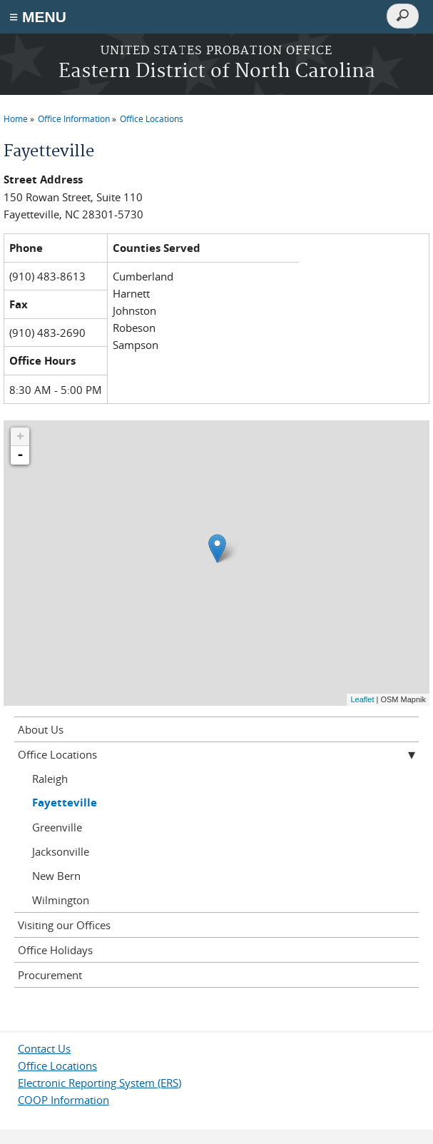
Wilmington (60, 900)
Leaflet (362, 699)
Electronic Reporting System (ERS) (99, 1082)
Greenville (57, 827)
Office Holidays (55, 950)
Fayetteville (64, 802)
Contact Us (44, 1048)
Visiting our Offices (64, 925)
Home (16, 118)
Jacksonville (60, 851)
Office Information (74, 118)
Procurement (50, 975)
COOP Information (63, 1100)
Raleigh (50, 778)
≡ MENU (37, 17)
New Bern (56, 876)
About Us (40, 729)
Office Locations (151, 118)
